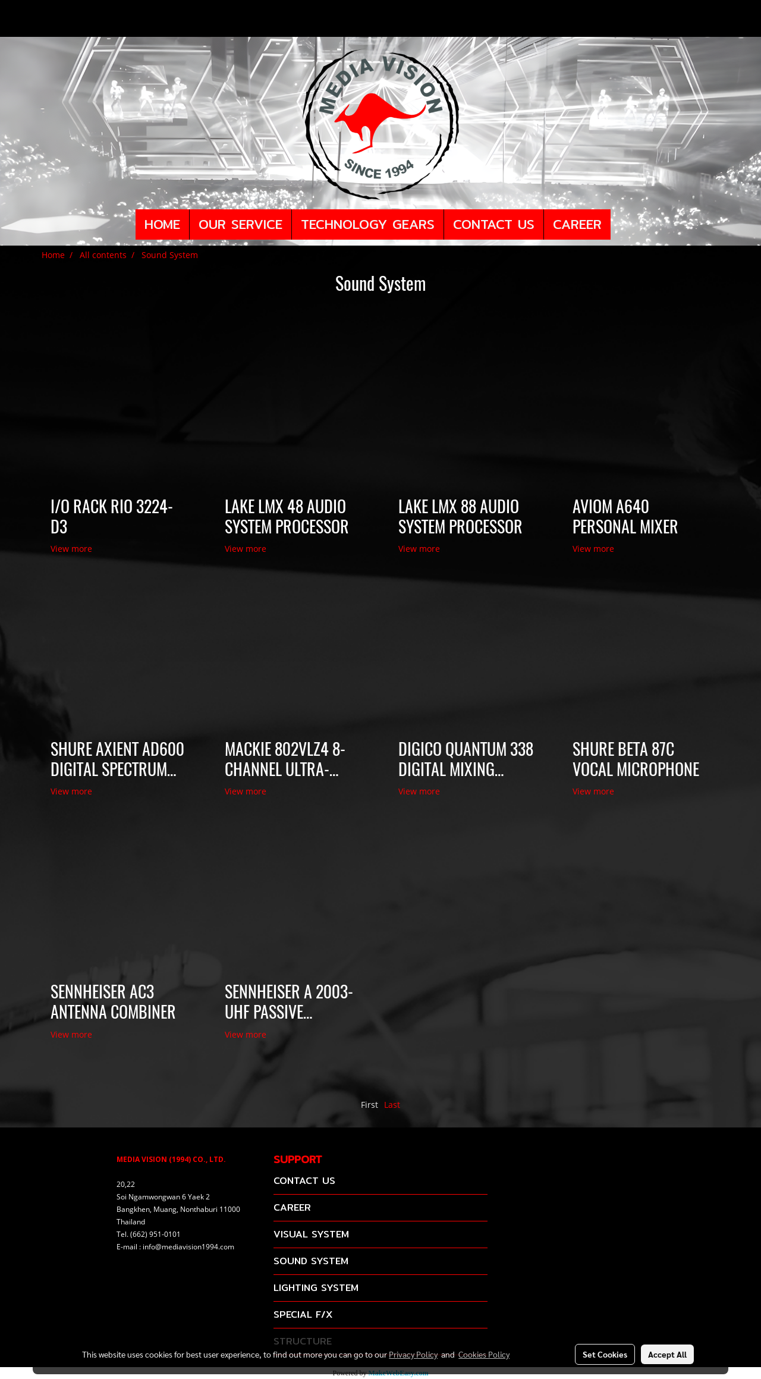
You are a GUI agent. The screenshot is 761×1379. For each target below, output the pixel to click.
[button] (621, 225)
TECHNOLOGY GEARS (368, 224)
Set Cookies (605, 1354)
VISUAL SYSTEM (311, 1234)
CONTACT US (493, 224)
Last (392, 1104)
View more (73, 548)
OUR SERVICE (240, 224)
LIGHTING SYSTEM (316, 1287)
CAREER (577, 224)
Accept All (667, 1354)
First (369, 1104)
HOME (162, 224)
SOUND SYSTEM (310, 1261)
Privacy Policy (413, 1354)
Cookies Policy (484, 1354)
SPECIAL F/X (302, 1314)
